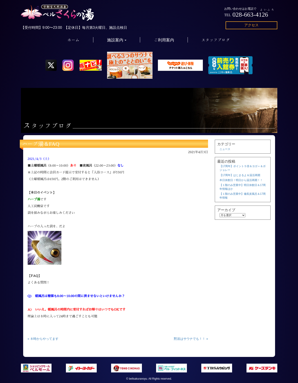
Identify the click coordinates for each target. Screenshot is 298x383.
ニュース (225, 149)
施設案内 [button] (117, 40)
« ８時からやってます (43, 338)
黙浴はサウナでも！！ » (191, 338)
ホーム (73, 40)
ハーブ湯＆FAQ (40, 143)
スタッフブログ (216, 40)
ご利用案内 (164, 40)
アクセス (251, 25)
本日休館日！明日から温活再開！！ (241, 180)
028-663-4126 (250, 14)
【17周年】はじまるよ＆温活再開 (240, 175)
